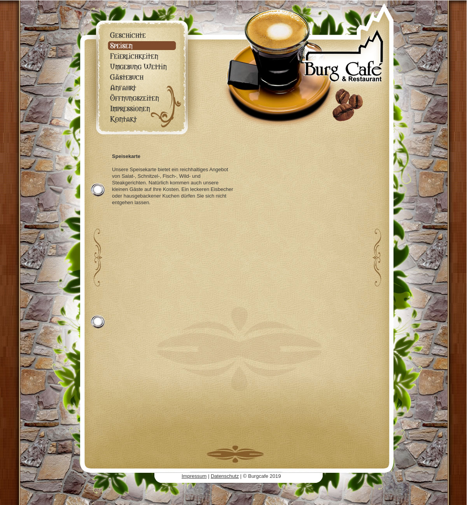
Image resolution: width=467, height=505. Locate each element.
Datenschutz (225, 476)
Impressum (194, 476)
